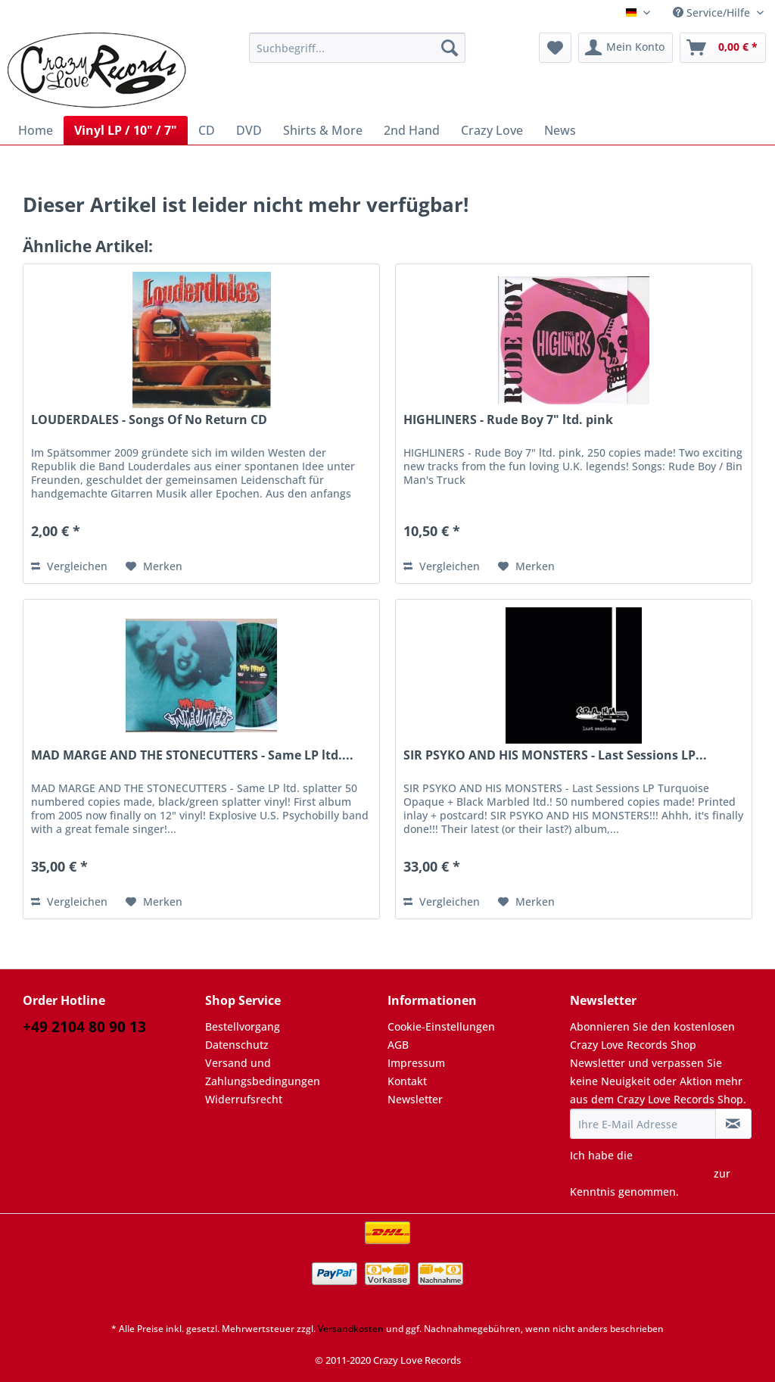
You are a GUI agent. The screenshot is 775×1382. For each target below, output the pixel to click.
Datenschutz (237, 1044)
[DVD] (249, 130)
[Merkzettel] (555, 48)
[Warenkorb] (723, 48)
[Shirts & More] (322, 130)
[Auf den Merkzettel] (154, 566)
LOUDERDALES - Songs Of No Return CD (149, 420)
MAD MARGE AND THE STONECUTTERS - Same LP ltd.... (192, 755)
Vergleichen (69, 566)
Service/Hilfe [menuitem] (713, 12)
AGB (398, 1044)
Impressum (416, 1063)
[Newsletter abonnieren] (733, 1124)
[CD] (207, 130)
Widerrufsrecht (243, 1099)
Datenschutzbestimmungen (640, 1173)
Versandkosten (351, 1328)
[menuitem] (357, 55)
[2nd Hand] (411, 130)
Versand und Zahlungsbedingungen (262, 1072)
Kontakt (407, 1081)
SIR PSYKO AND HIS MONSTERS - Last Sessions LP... (555, 755)
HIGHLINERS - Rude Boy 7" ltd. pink (508, 420)
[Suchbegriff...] (357, 48)
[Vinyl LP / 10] (126, 130)
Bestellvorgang (242, 1026)
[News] (560, 130)
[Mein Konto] (625, 48)
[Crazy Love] (492, 130)
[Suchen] (449, 48)
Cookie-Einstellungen (441, 1026)
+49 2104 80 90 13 (84, 1027)
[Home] (36, 130)
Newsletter (415, 1099)
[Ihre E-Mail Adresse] (643, 1124)
